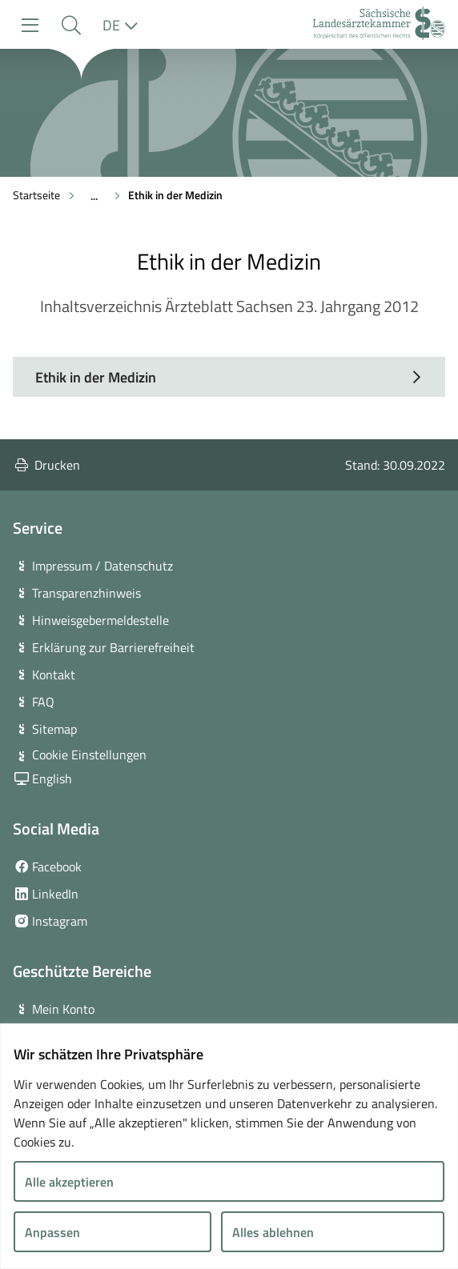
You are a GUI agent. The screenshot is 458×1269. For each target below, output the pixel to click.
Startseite (36, 194)
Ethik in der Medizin (175, 194)
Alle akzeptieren (69, 1181)
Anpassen (52, 1232)
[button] (70, 25)
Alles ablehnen (273, 1232)
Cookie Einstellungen (89, 754)
